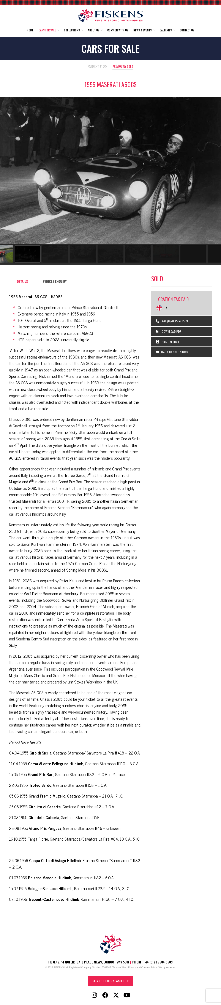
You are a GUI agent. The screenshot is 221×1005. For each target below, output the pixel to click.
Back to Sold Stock (172, 352)
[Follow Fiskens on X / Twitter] (115, 995)
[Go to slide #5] (123, 254)
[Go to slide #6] (151, 254)
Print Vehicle (168, 341)
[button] (48, 30)
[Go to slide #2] (41, 254)
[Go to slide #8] (206, 254)
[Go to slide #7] (179, 254)
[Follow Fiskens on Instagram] (94, 995)
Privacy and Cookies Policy (142, 967)
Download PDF (168, 331)
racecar (171, 967)
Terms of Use (119, 967)
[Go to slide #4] (96, 254)
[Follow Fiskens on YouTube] (126, 995)
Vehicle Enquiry (55, 281)
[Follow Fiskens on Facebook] (105, 995)
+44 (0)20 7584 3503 (172, 321)
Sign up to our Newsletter (111, 981)
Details (22, 281)
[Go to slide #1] (13, 254)
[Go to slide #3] (68, 254)
